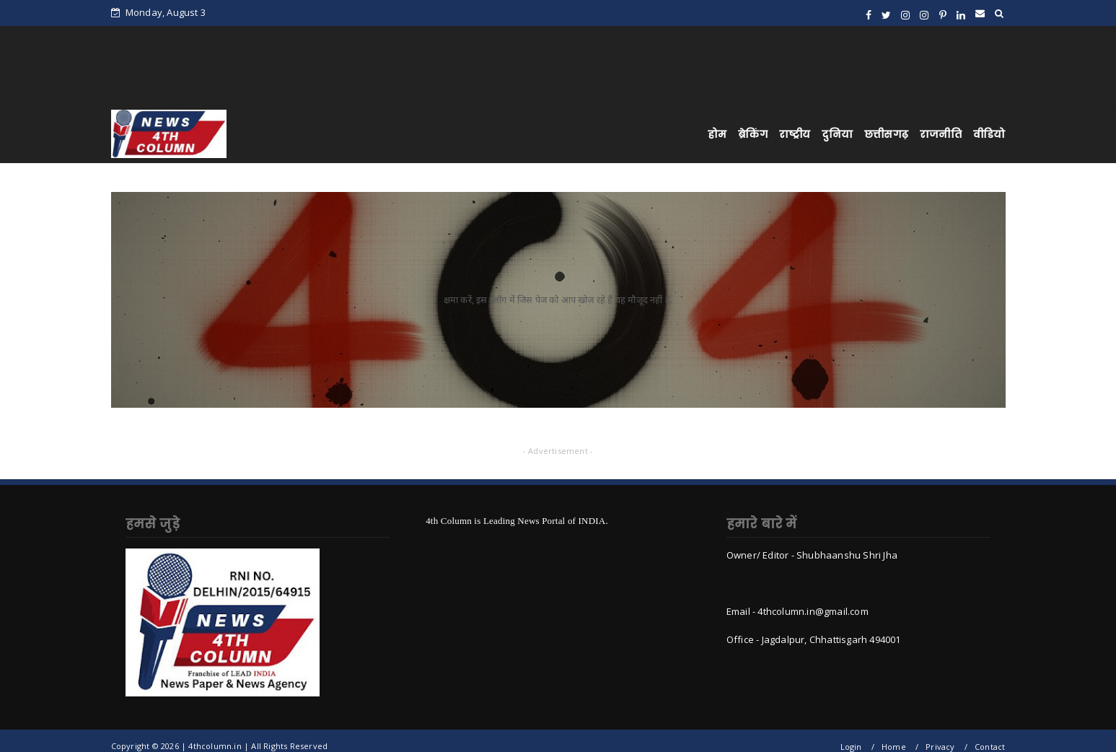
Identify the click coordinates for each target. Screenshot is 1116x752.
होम (717, 134)
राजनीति (941, 134)
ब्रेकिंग (753, 134)
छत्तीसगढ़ (886, 134)
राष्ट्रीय (795, 134)
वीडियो (989, 134)
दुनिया (837, 134)
